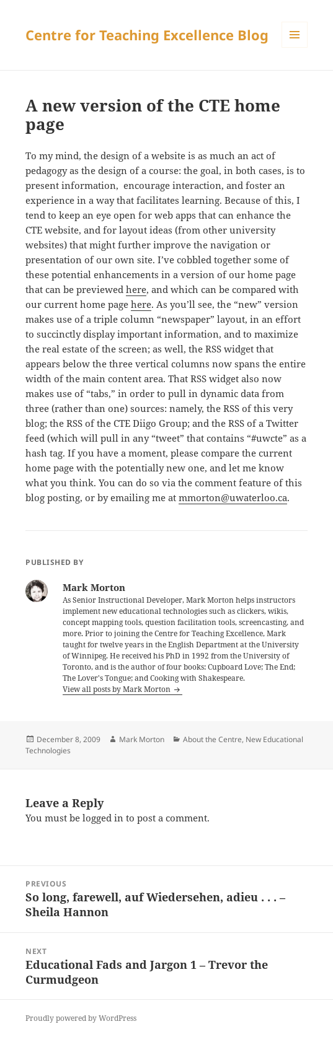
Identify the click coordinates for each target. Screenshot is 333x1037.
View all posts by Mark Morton (117, 689)
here (136, 289)
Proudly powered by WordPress (80, 1018)
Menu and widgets (295, 47)
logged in (102, 818)
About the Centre (212, 739)
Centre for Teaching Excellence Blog (147, 34)
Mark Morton (141, 739)
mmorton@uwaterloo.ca (233, 497)
